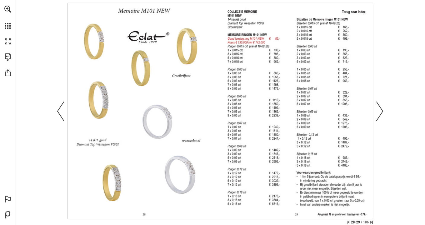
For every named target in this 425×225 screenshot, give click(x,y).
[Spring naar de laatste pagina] (371, 222)
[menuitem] (8, 17)
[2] (354, 12)
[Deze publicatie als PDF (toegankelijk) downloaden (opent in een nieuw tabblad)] (8, 57)
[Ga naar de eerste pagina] (348, 222)
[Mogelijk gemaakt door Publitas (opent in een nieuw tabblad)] (8, 214)
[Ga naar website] (192, 140)
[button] (8, 9)
